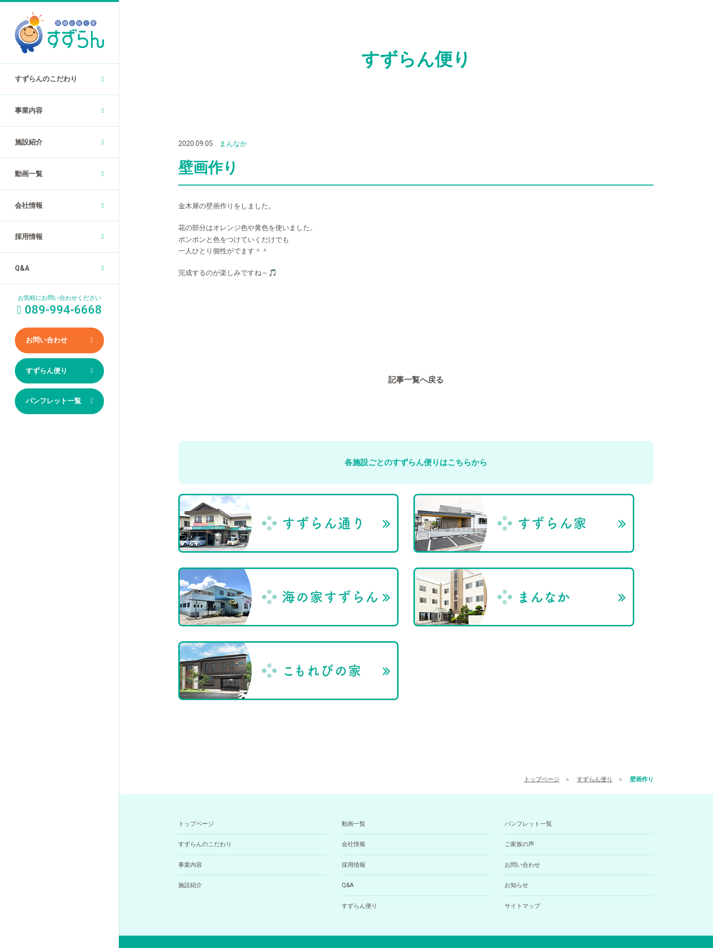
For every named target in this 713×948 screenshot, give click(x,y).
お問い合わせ (46, 340)
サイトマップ (522, 793)
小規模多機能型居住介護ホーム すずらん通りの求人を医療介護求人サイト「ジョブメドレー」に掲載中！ (416, 923)
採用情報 (29, 236)
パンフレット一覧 (53, 401)
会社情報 (29, 205)
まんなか (233, 143)
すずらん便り (46, 371)
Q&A (22, 268)
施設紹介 (29, 142)
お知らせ (516, 773)
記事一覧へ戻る (416, 379)
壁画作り (642, 667)
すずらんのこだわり (46, 79)
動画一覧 (29, 174)
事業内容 (29, 110)
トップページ (542, 667)
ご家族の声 (519, 732)
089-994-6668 (394, 891)
